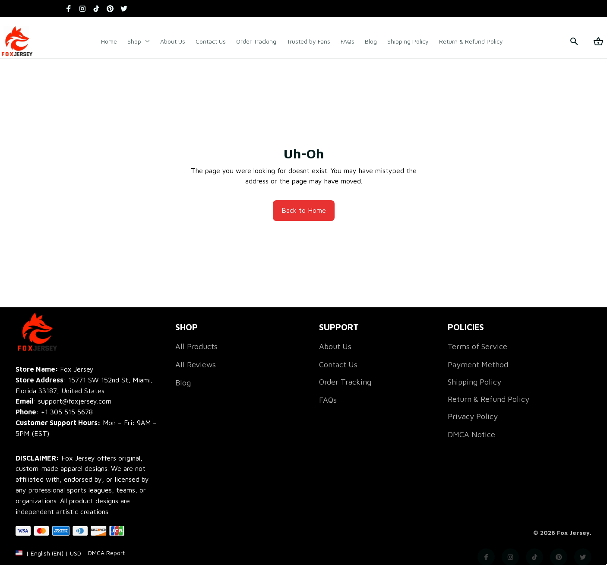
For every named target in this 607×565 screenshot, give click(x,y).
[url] (106, 560)
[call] (67, 412)
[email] (63, 401)
